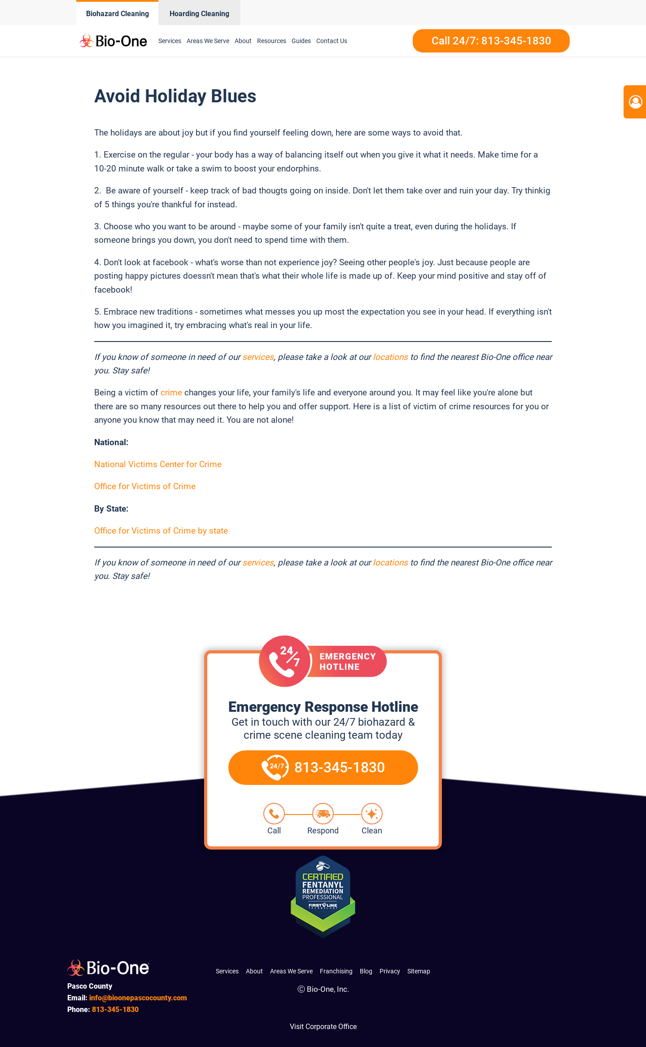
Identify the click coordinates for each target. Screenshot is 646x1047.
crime (171, 392)
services (258, 357)
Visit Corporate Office (323, 1026)
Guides (301, 40)
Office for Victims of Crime (145, 486)
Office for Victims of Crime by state (161, 531)
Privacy (390, 971)
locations (390, 357)
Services (169, 40)
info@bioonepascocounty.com (138, 998)
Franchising (336, 971)
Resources (271, 40)
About (243, 40)
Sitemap (418, 971)
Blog (366, 971)
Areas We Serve (208, 40)
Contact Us (331, 40)
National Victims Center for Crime (158, 464)
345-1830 (115, 1009)
